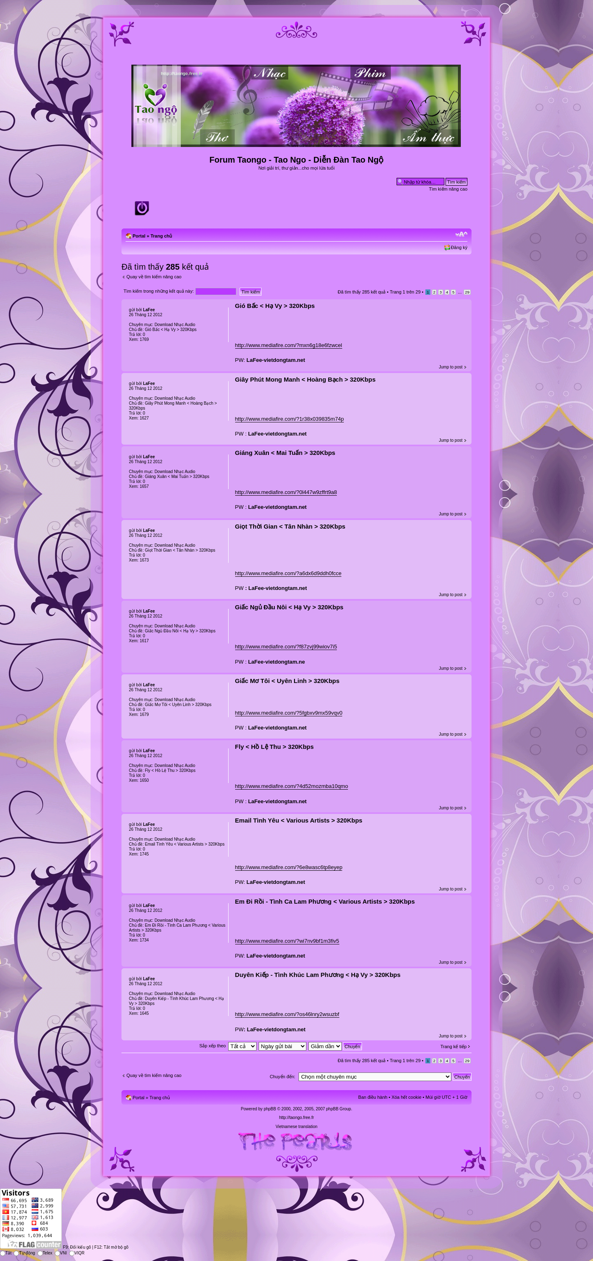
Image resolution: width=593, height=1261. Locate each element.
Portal (139, 235)
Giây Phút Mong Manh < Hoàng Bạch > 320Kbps (305, 379)
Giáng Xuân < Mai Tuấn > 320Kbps (285, 452)
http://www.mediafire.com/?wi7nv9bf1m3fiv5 (287, 941)
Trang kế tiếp (453, 1046)
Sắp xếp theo (212, 1045)
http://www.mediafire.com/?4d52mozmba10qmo (291, 786)
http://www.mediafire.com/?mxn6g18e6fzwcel (288, 345)
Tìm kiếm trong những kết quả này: (180, 291)
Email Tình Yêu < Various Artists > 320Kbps (298, 820)
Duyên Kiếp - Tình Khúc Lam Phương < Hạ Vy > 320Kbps (318, 974)
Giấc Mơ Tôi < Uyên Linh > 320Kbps (287, 680)
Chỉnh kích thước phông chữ (461, 234)
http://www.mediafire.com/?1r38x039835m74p (289, 419)
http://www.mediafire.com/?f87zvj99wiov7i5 (286, 646)
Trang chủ (161, 235)
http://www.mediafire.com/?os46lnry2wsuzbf (287, 1014)
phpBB (270, 1109)
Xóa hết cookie (407, 1097)
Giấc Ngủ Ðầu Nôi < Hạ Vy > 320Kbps (289, 607)
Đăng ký (459, 247)
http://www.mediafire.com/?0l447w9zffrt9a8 (286, 492)
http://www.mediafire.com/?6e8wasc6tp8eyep (289, 867)
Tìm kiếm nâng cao (448, 188)
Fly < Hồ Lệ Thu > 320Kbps (274, 746)
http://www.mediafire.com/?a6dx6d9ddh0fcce (288, 573)
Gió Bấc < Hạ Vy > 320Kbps (275, 305)
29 (467, 292)
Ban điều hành (373, 1097)
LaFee (149, 310)
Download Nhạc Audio (174, 324)
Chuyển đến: (282, 1076)
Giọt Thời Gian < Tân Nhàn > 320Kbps (290, 526)
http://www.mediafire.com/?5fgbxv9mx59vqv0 (289, 713)
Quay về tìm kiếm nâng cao (154, 276)
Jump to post (450, 367)
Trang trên (405, 291)
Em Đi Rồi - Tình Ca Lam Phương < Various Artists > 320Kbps (325, 901)
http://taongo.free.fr (296, 1117)
